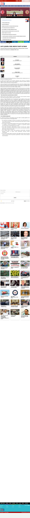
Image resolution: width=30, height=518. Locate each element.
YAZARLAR (15, 56)
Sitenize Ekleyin (6, 512)
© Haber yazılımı (26, 512)
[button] (1, 57)
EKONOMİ (13, 5)
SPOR (20, 5)
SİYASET (17, 5)
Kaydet (15, 197)
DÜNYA (11, 5)
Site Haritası (2, 512)
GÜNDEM (7, 5)
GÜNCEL (22, 5)
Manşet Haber (3, 5)
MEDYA (2, 43)
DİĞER (29, 5)
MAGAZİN (26, 5)
